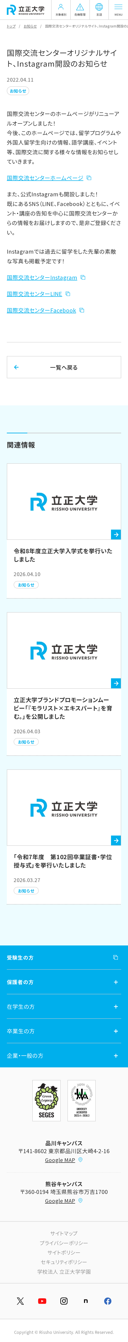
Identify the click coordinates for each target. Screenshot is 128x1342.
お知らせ (30, 25)
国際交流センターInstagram (42, 277)
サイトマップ (64, 1233)
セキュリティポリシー (64, 1262)
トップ (11, 25)
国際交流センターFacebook (41, 310)
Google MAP (64, 1159)
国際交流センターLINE (34, 293)
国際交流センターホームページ (45, 178)
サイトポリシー (64, 1252)
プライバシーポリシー (64, 1243)
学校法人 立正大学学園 (64, 1271)
